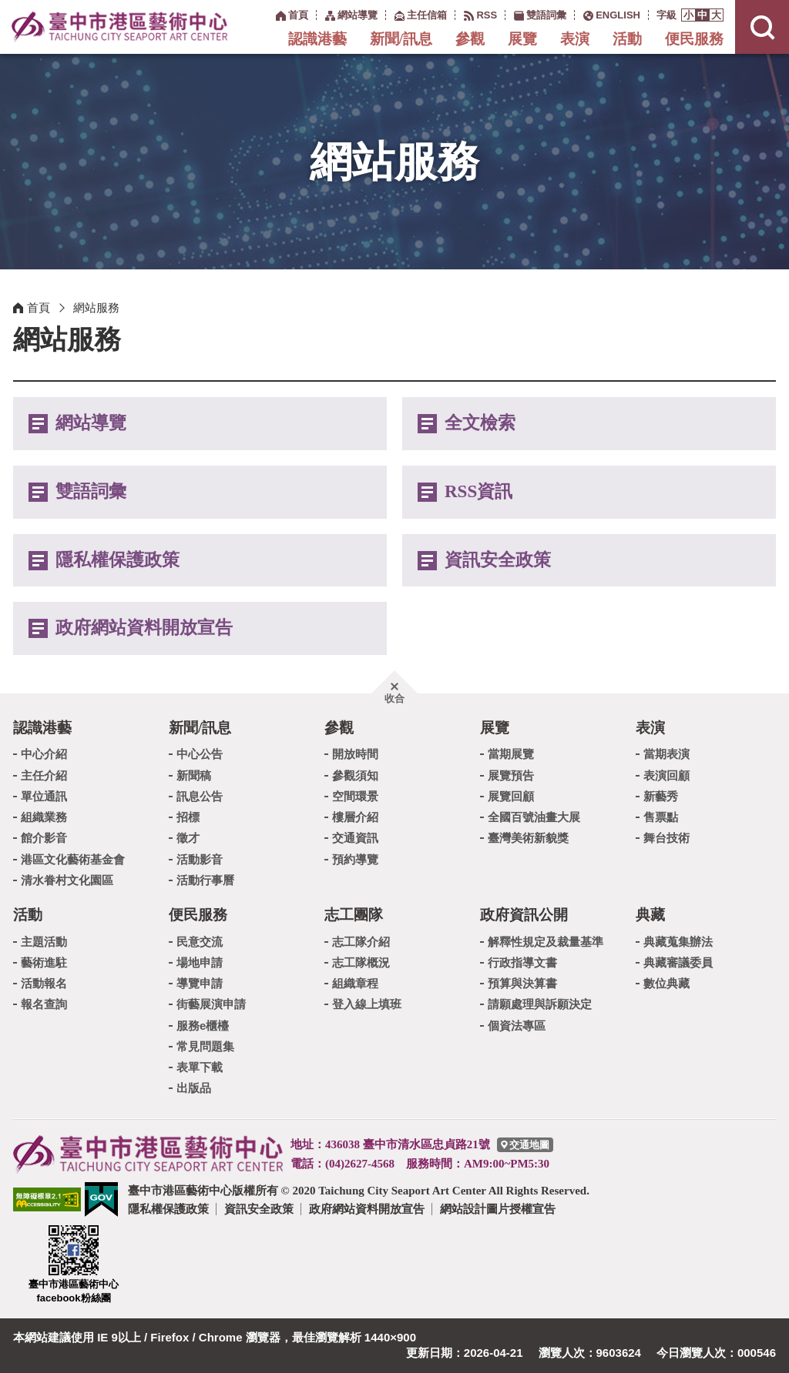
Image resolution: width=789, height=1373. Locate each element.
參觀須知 (355, 775)
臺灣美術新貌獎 (528, 837)
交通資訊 (355, 837)
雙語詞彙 (90, 491)
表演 (574, 39)
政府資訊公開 (524, 915)
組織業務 (44, 816)
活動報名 (44, 983)
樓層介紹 (355, 816)
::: (268, 14)
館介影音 (44, 837)
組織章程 (355, 983)
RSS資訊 (478, 491)
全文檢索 (480, 423)
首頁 (38, 307)
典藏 (650, 915)
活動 (627, 39)
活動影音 (199, 859)
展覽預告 (511, 775)
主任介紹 (44, 775)
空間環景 (355, 796)
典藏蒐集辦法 (678, 941)
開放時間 (355, 753)
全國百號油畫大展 (534, 816)
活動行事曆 (205, 880)
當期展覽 (511, 753)
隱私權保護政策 (117, 560)
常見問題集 (205, 1046)
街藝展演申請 (211, 1004)
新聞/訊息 (401, 39)
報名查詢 (44, 1004)
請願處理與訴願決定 (540, 1004)
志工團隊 (353, 915)
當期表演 (666, 753)
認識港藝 (317, 39)
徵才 (188, 837)
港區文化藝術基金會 (73, 859)
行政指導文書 (522, 962)
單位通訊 (44, 796)
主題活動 (44, 941)
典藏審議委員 (678, 962)
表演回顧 (666, 775)
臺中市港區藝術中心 (119, 27)
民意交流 (199, 941)
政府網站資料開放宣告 (144, 627)
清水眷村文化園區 (67, 880)
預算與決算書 (522, 983)
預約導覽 (355, 859)
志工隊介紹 (361, 941)
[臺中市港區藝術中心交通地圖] (525, 1144)
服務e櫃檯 (202, 1025)
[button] (688, 15)
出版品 (193, 1087)
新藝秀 (660, 796)
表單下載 (199, 1067)
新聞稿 (193, 775)
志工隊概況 (361, 962)
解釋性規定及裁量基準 (545, 941)
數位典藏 (666, 983)
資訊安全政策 (498, 560)
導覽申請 (199, 983)
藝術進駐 (44, 962)
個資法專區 (517, 1025)
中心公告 (199, 753)
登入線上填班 (366, 1004)
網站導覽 (90, 423)
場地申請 (199, 962)
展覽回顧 (511, 796)
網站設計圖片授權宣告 (498, 1208)
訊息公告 (199, 796)
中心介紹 (44, 753)
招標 (188, 816)
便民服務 (694, 39)
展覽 (522, 39)
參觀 (470, 39)
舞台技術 (666, 837)
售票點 (660, 816)
